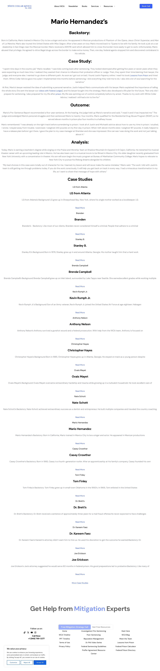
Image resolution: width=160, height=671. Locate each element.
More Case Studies (80, 590)
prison (59, 94)
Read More (80, 208)
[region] (26, 656)
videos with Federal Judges (51, 90)
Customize (13, 662)
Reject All (27, 662)
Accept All (40, 662)
